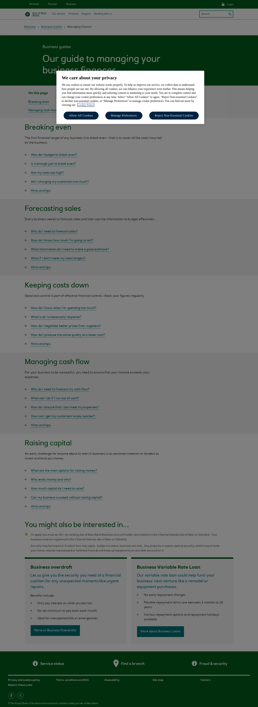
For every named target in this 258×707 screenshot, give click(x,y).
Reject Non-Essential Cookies (174, 115)
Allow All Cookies (81, 115)
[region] (130, 97)
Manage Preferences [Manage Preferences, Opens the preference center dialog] (124, 115)
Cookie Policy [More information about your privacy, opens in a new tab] (86, 104)
